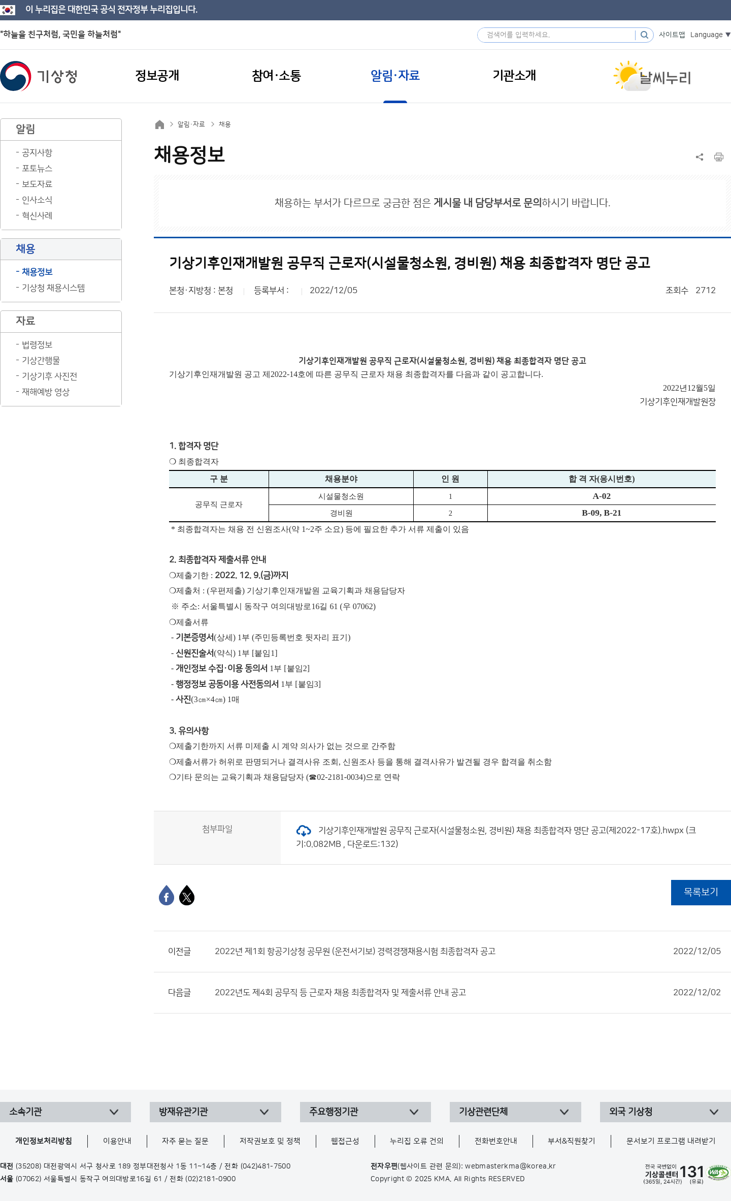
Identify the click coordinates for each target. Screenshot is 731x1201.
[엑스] (186, 895)
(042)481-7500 (266, 1166)
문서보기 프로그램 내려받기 (671, 1141)
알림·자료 (191, 124)
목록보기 (701, 892)
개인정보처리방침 (43, 1141)
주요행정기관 (333, 1112)
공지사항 (37, 152)
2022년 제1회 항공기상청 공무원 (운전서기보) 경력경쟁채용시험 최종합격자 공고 (468, 951)
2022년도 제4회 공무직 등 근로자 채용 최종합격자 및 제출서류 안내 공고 (468, 992)
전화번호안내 (496, 1141)
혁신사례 (37, 215)
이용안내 (117, 1141)
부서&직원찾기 (571, 1141)
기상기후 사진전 (49, 376)
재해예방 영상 (46, 392)
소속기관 (25, 1112)
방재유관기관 (183, 1112)
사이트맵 (672, 35)
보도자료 (37, 184)
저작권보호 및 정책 (270, 1141)
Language (706, 35)
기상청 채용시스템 (53, 288)
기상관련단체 (483, 1112)
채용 (225, 124)
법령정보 (37, 345)
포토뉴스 (37, 168)
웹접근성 (345, 1141)
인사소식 (37, 200)
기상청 (38, 76)
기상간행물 (41, 360)
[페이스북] (166, 895)
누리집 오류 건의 (417, 1141)
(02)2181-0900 (210, 1179)
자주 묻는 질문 (185, 1141)
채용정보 (37, 272)
